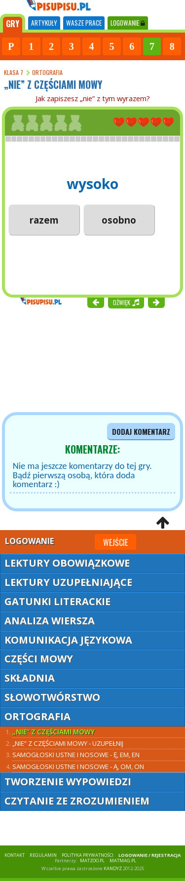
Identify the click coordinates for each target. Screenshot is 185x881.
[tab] (12, 23)
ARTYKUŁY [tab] (44, 23)
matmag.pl (123, 860)
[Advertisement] (59, 359)
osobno (119, 220)
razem (44, 220)
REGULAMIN (43, 855)
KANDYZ (113, 868)
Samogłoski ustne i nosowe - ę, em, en (76, 754)
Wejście (115, 542)
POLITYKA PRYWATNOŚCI (87, 855)
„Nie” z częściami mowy (53, 732)
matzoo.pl (92, 860)
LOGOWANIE (128, 23)
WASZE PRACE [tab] (84, 23)
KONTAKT (14, 855)
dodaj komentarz (141, 431)
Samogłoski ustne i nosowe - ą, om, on (78, 766)
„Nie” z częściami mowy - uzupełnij (67, 743)
